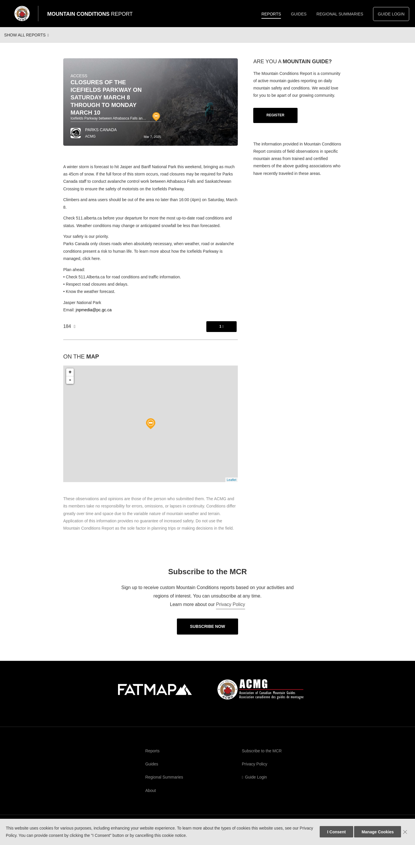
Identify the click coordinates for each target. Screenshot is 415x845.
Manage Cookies (378, 832)
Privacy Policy (230, 609)
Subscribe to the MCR (262, 756)
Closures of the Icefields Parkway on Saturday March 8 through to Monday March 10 (106, 102)
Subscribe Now (207, 631)
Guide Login (391, 14)
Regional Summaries (339, 14)
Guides (299, 14)
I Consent (336, 832)
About (150, 795)
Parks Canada (101, 135)
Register (275, 120)
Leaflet (231, 485)
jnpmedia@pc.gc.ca (94, 315)
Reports (271, 14)
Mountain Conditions (90, 14)
